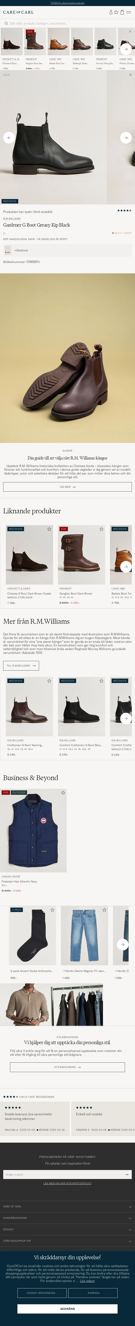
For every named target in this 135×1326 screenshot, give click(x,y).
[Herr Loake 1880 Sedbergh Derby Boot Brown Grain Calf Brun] (82, 41)
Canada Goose (11, 876)
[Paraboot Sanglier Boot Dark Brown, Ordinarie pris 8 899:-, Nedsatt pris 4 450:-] (35, 49)
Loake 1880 (55, 59)
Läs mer (65, 487)
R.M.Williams (12, 218)
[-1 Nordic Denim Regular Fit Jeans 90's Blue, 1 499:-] (84, 943)
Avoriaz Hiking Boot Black (105, 63)
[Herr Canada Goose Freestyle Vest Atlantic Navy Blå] (33, 830)
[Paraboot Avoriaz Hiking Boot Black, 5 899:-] (105, 49)
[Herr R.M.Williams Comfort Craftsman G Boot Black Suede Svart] (81, 706)
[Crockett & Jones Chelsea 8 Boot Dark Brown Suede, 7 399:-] (11, 49)
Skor (6, 75)
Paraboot (31, 59)
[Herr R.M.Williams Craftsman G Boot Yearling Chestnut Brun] (29, 706)
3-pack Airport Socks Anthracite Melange (30, 971)
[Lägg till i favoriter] (48, 530)
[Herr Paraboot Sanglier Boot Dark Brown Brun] (35, 41)
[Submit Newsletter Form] (127, 1174)
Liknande (32, 511)
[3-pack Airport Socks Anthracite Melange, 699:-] (32, 943)
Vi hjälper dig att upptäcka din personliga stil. (67, 1042)
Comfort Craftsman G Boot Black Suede (80, 745)
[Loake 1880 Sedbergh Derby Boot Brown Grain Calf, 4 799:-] (82, 49)
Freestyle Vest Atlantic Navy (19, 881)
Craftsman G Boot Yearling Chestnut (24, 745)
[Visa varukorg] (122, 12)
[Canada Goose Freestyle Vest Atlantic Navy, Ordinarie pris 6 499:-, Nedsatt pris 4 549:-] (33, 841)
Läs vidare (87, 1281)
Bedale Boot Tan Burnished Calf (56, 63)
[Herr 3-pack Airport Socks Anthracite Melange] (32, 935)
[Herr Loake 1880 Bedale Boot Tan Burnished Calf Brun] (59, 41)
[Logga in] (111, 12)
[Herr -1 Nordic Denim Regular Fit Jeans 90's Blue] (84, 935)
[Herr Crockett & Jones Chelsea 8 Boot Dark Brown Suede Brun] (12, 41)
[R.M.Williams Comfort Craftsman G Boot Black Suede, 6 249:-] (81, 717)
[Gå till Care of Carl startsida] (18, 12)
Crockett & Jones (11, 59)
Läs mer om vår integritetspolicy (67, 1183)
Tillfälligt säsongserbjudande (67, 2)
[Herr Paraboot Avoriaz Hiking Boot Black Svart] (105, 41)
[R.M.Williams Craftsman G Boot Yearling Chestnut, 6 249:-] (29, 717)
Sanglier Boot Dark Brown (34, 63)
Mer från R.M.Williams (36, 621)
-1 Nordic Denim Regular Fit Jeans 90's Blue (83, 971)
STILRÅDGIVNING (65, 1067)
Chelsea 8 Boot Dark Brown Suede (10, 63)
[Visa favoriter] (116, 12)
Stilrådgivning (67, 1037)
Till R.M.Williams (21, 665)
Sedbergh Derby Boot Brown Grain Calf (81, 63)
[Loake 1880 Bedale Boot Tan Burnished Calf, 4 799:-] (58, 49)
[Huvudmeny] (128, 12)
